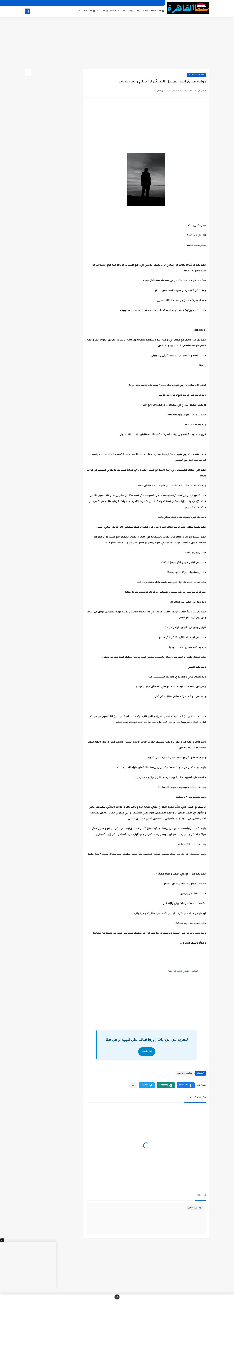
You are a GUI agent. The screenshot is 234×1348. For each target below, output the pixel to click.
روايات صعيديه (87, 11)
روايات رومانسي (196, 75)
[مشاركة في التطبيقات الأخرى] (133, 1085)
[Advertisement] (117, 43)
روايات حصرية (125, 11)
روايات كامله (157, 11)
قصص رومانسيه (106, 11)
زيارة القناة (146, 1051)
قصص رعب (142, 11)
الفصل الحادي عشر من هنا (183, 971)
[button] (186, 1085)
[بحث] (27, 11)
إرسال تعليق (194, 1208)
